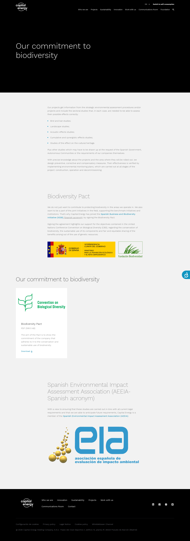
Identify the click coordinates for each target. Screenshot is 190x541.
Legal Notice (65, 524)
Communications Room (148, 10)
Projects (94, 10)
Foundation (165, 10)
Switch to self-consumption (163, 4)
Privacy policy (49, 524)
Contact (71, 506)
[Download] (41, 323)
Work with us (130, 10)
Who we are (83, 10)
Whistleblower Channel (102, 524)
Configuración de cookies (27, 524)
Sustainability (105, 10)
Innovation (118, 10)
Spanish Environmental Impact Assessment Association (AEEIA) (95, 416)
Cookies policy (81, 524)
